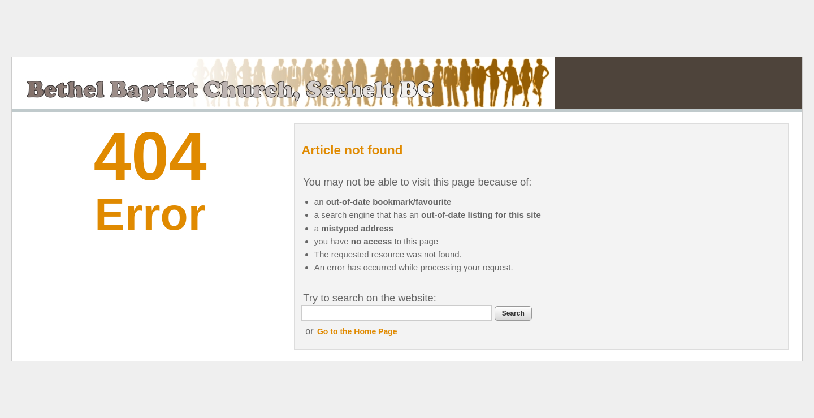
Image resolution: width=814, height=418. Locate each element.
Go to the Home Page (357, 331)
